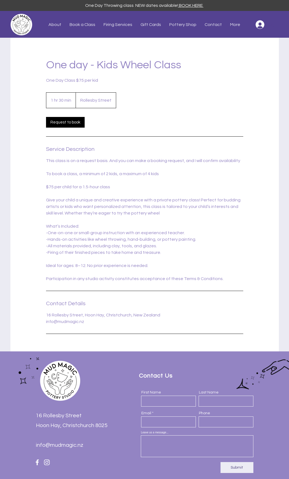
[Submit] (237, 467)
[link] (65, 122)
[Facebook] (37, 462)
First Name (151, 392)
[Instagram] (47, 462)
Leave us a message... (155, 432)
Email (146, 413)
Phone (204, 413)
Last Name (209, 392)
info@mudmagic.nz (59, 445)
